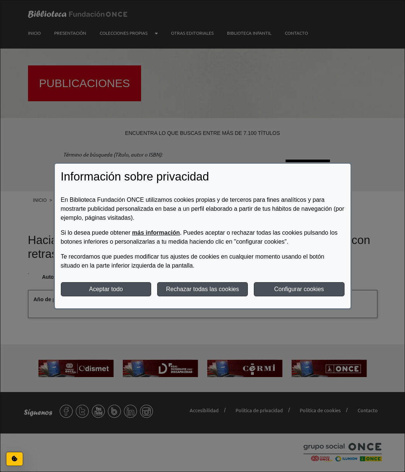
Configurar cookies (299, 289)
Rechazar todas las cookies (202, 289)
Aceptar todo (106, 289)
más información (156, 232)
